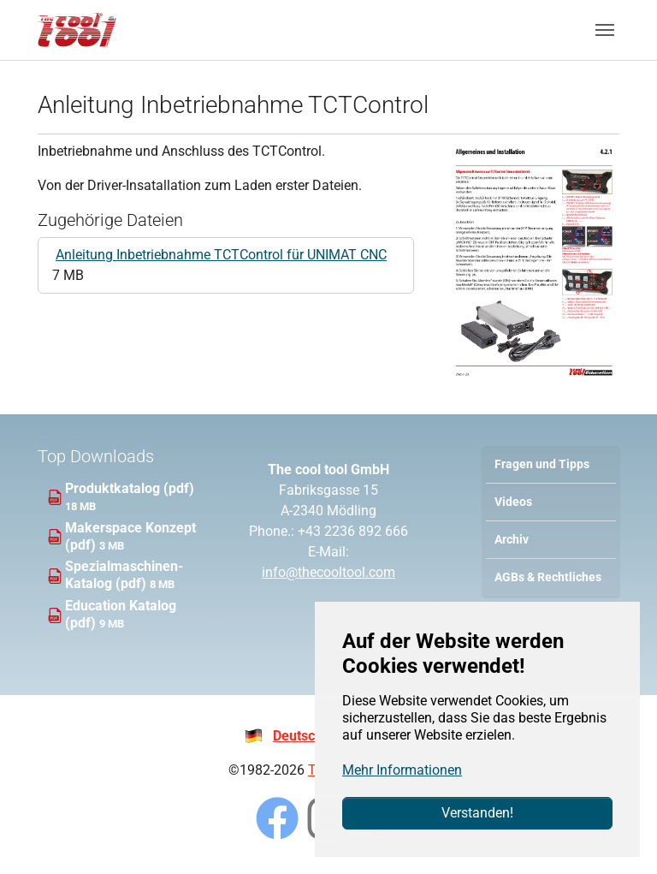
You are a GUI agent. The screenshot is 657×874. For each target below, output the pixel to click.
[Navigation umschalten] (604, 30)
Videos (513, 502)
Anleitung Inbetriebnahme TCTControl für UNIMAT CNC (221, 255)
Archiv (511, 539)
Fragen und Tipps (541, 464)
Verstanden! (477, 813)
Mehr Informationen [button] (402, 770)
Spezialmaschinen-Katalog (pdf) (124, 575)
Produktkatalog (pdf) (129, 488)
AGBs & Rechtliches (547, 577)
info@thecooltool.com (328, 572)
